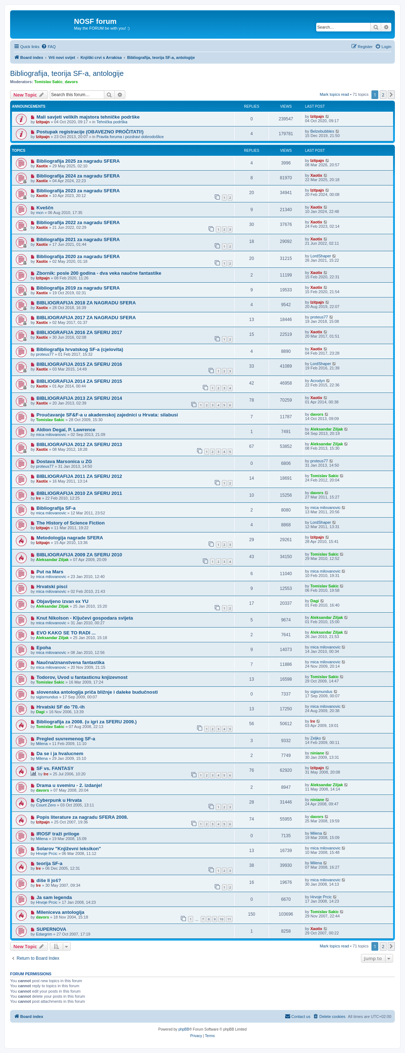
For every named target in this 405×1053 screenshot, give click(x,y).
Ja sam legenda (54, 897)
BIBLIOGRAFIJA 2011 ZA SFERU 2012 (79, 476)
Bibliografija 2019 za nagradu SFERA (78, 288)
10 (221, 919)
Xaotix (42, 166)
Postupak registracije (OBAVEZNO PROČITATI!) (90, 131)
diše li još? (48, 880)
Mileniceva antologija (60, 912)
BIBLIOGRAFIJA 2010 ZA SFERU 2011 (79, 493)
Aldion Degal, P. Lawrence (65, 429)
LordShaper (320, 256)
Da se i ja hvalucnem (59, 753)
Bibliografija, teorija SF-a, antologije (67, 73)
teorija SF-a (49, 863)
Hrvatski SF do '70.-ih (60, 707)
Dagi (314, 601)
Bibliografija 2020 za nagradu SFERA (78, 256)
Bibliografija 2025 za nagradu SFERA (78, 161)
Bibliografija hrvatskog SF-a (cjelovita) (79, 349)
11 (229, 919)
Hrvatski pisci (52, 586)
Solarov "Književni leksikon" (68, 848)
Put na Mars (50, 571)
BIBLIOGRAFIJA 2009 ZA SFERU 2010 (79, 554)
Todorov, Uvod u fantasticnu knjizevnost (81, 677)
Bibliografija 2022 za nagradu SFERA (78, 222)
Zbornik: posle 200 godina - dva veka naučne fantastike (98, 273)
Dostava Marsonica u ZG (64, 461)
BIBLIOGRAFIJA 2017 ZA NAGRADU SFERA (86, 317)
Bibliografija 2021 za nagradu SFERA (78, 239)
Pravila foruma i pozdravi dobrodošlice (130, 136)
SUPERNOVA (51, 929)
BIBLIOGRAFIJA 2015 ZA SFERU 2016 (79, 364)
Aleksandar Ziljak (326, 429)
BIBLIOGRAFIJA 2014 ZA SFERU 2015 (79, 381)
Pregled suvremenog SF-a (65, 738)
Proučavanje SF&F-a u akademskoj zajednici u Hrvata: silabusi (107, 415)
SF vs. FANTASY (55, 768)
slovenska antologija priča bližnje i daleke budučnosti (97, 692)
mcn (40, 212)
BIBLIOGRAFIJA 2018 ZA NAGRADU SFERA (86, 302)
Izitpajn (43, 122)
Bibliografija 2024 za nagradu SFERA (78, 176)
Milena (42, 743)
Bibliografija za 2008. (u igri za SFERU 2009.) (86, 721)
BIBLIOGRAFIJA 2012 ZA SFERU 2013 (79, 444)
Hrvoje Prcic (46, 853)
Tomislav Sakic (48, 82)
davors (71, 82)
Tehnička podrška (111, 122)
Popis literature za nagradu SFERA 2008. (82, 817)
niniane (317, 753)
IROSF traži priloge (57, 833)
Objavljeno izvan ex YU (62, 601)
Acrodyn (317, 380)
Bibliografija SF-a (55, 508)
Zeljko (315, 738)
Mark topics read (334, 94)
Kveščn (44, 207)
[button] (391, 94)
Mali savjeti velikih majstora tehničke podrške (88, 117)
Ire (38, 498)
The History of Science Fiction (70, 523)
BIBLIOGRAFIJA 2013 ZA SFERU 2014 (79, 398)
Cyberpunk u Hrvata (59, 800)
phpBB (183, 1029)
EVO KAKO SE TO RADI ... (66, 632)
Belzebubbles (322, 131)
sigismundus (47, 697)
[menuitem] (48, 46)
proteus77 (319, 317)
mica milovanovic (51, 434)
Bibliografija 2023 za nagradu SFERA (78, 190)
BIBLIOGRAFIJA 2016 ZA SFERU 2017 (79, 332)
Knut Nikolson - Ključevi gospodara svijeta (84, 618)
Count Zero (46, 805)
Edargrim (44, 934)
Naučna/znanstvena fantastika (70, 662)
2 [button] (383, 94)
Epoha (43, 647)
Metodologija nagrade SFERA (69, 537)
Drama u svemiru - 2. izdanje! (69, 785)
